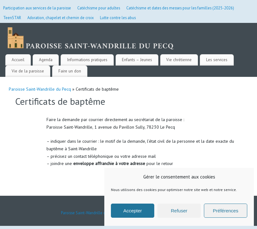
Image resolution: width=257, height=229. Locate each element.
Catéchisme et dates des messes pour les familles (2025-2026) (180, 7)
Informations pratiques (87, 59)
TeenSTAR (12, 17)
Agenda (45, 59)
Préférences (225, 210)
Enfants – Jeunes (137, 59)
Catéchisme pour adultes (98, 7)
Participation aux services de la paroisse (37, 7)
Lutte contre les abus (118, 17)
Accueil (18, 59)
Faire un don (69, 71)
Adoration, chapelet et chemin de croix (60, 17)
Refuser (179, 210)
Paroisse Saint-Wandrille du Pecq (40, 89)
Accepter (132, 210)
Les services (216, 59)
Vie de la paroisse (28, 71)
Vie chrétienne (179, 59)
